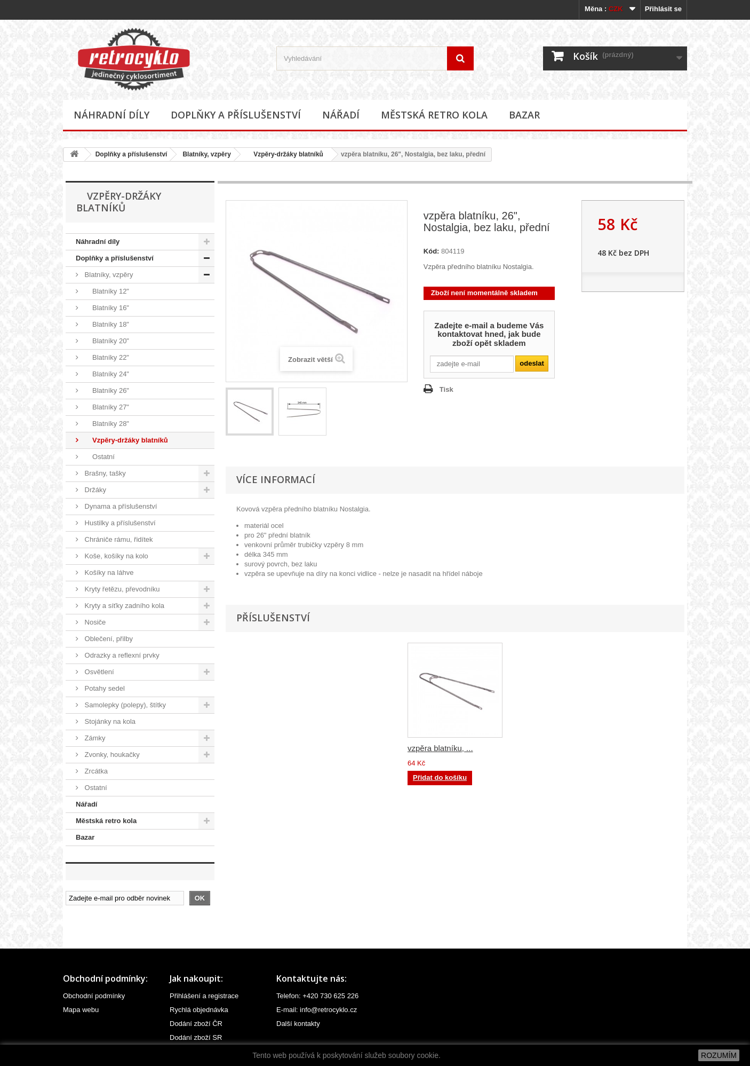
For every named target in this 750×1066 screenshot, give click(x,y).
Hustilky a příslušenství (119, 523)
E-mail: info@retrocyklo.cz (316, 1010)
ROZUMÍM (719, 1055)
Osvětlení (98, 672)
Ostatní (99, 457)
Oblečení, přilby (108, 639)
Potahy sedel (104, 688)
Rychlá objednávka (199, 1010)
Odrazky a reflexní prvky (121, 655)
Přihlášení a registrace (204, 996)
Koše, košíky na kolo (115, 556)
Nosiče (94, 622)
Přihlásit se (663, 9)
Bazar (524, 114)
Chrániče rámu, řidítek (118, 539)
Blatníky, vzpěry (206, 154)
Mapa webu (81, 1010)
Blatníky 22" (106, 357)
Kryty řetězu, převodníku (121, 589)
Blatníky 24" (106, 374)
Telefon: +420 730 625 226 (317, 996)
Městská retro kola (434, 114)
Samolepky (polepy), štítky (124, 705)
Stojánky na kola (109, 721)
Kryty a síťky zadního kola (123, 606)
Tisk (446, 389)
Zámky (94, 738)
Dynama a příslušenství (120, 506)
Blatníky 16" (106, 308)
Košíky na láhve (108, 572)
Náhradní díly (111, 114)
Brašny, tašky (104, 473)
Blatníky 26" (106, 390)
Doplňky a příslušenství (236, 114)
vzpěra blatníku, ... (440, 748)
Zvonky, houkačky (111, 755)
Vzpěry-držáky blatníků (284, 154)
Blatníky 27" (106, 407)
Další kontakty (298, 1024)
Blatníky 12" (106, 291)
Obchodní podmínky (94, 996)
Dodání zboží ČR (196, 1024)
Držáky (94, 490)
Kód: (432, 251)
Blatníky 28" (106, 424)
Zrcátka (95, 771)
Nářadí (341, 114)
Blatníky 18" (106, 324)
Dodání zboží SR (196, 1037)
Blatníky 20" (106, 341)
